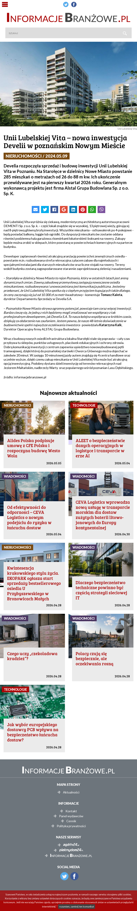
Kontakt (71, 811)
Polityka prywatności (71, 826)
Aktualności (71, 792)
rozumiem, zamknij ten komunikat (76, 906)
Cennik (71, 821)
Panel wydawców (71, 816)
